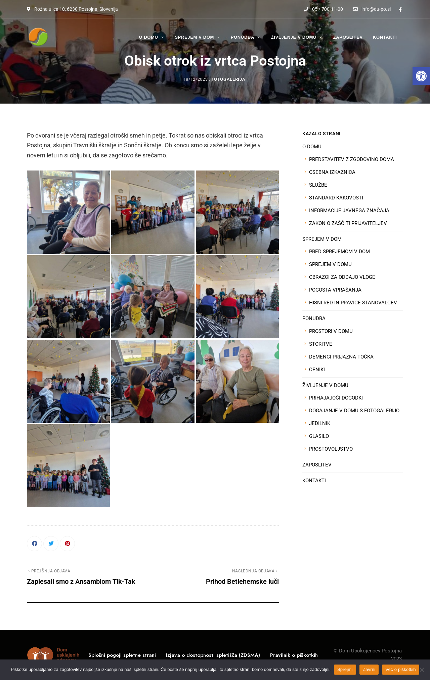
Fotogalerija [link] (229, 79)
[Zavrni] (421, 669)
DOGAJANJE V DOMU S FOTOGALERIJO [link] (354, 411)
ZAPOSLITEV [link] (317, 465)
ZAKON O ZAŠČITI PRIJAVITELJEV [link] (348, 223)
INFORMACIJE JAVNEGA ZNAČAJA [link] (349, 210)
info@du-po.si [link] (372, 9)
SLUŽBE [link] (318, 185)
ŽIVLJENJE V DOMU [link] (325, 385)
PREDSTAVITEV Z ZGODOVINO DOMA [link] (351, 159)
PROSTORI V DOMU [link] (331, 331)
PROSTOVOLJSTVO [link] (331, 449)
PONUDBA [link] (314, 318)
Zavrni (369, 669)
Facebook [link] (400, 9)
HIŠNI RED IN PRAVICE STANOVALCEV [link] (353, 303)
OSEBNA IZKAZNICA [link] (332, 172)
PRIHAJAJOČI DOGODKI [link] (336, 398)
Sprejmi (345, 669)
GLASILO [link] (319, 436)
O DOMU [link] (311, 147)
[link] (421, 76)
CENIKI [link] (317, 370)
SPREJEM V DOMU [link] (330, 264)
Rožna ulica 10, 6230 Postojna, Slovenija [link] (72, 9)
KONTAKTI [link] (314, 481)
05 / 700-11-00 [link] (323, 9)
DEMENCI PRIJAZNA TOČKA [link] (341, 357)
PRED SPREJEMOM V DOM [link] (339, 252)
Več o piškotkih (400, 669)
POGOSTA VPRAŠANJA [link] (335, 290)
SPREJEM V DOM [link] (322, 239)
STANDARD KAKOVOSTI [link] (336, 198)
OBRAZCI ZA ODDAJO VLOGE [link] (342, 277)
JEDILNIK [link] (319, 423)
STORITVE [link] (320, 344)
